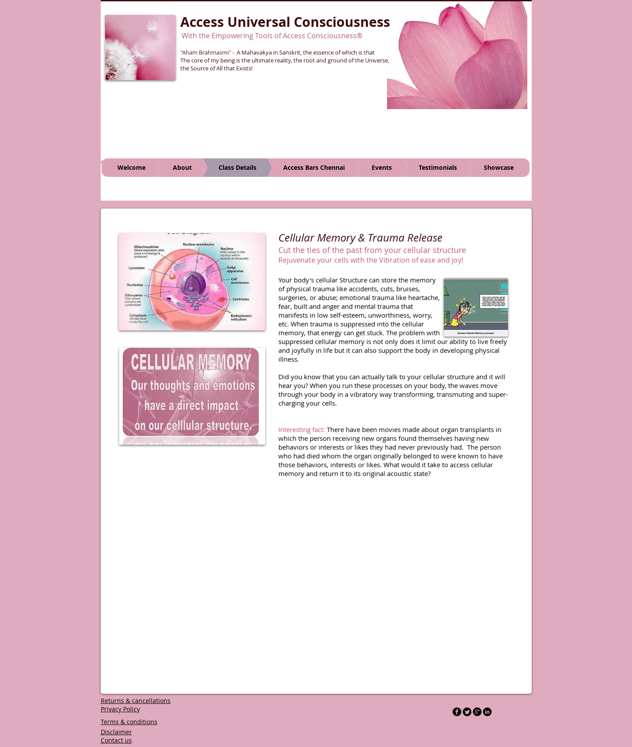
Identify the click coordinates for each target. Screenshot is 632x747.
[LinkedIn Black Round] (487, 711)
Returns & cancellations (136, 700)
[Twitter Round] (467, 711)
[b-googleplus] (477, 711)
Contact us (116, 740)
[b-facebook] (457, 711)
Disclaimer (116, 732)
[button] (457, 54)
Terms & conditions (129, 722)
